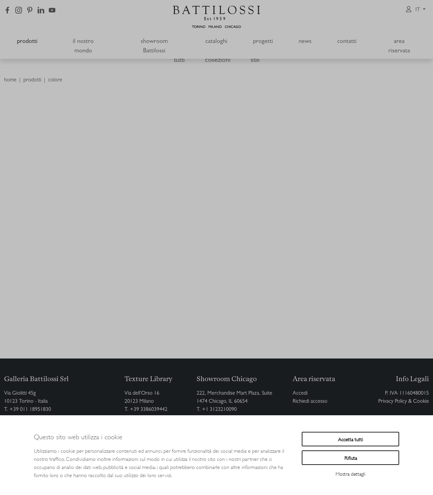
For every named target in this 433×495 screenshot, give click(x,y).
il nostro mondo (83, 46)
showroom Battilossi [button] (154, 46)
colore (55, 80)
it (418, 10)
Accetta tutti (350, 439)
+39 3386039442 (148, 410)
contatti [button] (347, 42)
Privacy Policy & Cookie (403, 401)
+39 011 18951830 (30, 410)
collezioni (217, 60)
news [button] (305, 42)
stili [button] (255, 60)
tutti (179, 60)
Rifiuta (350, 457)
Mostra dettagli (350, 473)
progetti (263, 42)
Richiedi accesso (310, 401)
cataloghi (216, 42)
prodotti (27, 42)
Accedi (300, 393)
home (10, 80)
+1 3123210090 (219, 410)
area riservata (399, 46)
